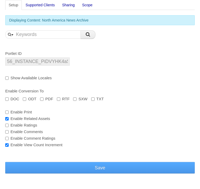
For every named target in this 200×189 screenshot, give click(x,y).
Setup (13, 5)
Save (100, 167)
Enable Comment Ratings (30, 138)
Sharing (68, 5)
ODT (29, 99)
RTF (63, 99)
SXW (80, 99)
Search (87, 34)
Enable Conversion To (24, 91)
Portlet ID (13, 53)
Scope (87, 5)
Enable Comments (24, 131)
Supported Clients (40, 5)
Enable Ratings (21, 125)
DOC (12, 99)
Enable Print (18, 112)
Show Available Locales (28, 78)
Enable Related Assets (27, 118)
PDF (46, 99)
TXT (97, 99)
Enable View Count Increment (33, 145)
